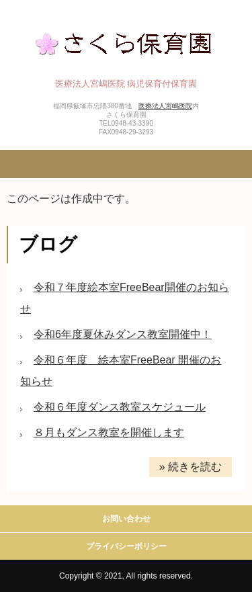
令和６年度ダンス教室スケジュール (120, 407)
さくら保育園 (126, 42)
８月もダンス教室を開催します (109, 432)
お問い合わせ (126, 518)
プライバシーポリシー (126, 546)
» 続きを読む (190, 466)
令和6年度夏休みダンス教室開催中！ (123, 334)
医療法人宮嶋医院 (165, 106)
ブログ (48, 244)
